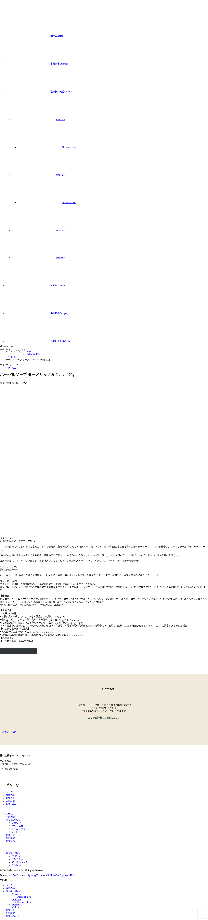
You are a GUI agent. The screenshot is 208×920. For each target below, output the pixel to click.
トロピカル (11, 368)
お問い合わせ (13, 804)
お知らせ (10, 798)
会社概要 (10, 801)
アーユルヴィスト (21, 829)
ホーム (9, 792)
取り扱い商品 (13, 819)
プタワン (16, 822)
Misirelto (60, 257)
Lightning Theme (35, 875)
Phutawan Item (69, 147)
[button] (104, 732)
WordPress (17, 875)
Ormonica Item (69, 202)
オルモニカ (17, 826)
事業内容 (10, 795)
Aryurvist (60, 230)
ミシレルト (17, 832)
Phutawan (60, 119)
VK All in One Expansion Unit (60, 875)
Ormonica (60, 175)
